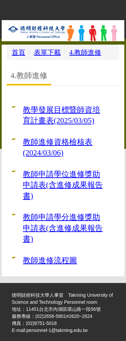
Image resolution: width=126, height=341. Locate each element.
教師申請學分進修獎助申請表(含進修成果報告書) (63, 228)
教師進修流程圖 (50, 260)
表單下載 (47, 52)
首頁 (18, 52)
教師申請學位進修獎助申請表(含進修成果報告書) (63, 185)
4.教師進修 (85, 52)
